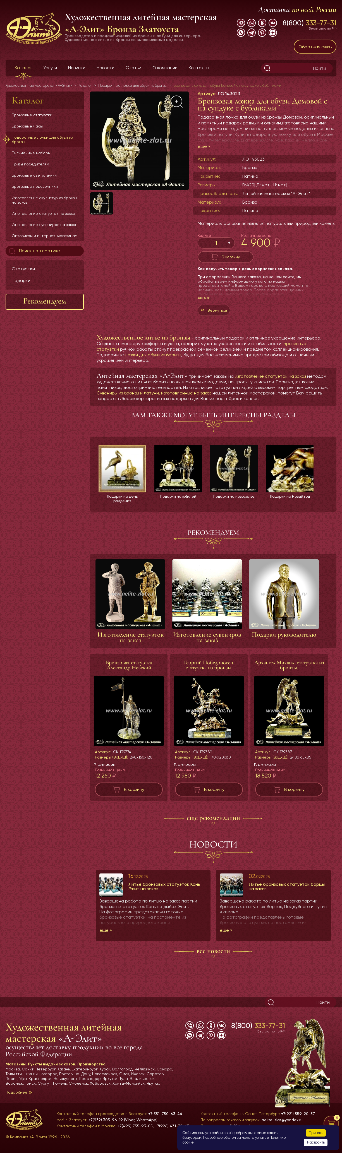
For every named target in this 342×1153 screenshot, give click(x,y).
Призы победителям (30, 164)
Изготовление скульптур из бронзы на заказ (44, 200)
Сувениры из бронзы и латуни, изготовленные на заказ (154, 398)
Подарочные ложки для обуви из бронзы (42, 139)
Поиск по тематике (34, 251)
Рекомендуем (44, 301)
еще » (204, 146)
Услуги (50, 67)
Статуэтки (23, 268)
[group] (139, 141)
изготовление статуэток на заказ (270, 381)
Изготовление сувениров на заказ (44, 224)
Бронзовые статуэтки (32, 115)
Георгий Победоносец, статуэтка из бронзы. (209, 671)
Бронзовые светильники (34, 175)
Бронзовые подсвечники (35, 186)
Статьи (133, 67)
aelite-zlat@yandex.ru (282, 1120)
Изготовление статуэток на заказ (43, 213)
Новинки (76, 67)
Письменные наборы (31, 153)
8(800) (309, 23)
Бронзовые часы (27, 126)
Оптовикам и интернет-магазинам (44, 236)
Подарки (21, 280)
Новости (105, 67)
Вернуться (220, 314)
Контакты (199, 67)
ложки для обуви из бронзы (153, 360)
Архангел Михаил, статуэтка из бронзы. (289, 671)
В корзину (231, 258)
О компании (165, 67)
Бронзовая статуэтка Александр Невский (129, 671)
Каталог (23, 67)
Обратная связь (315, 46)
